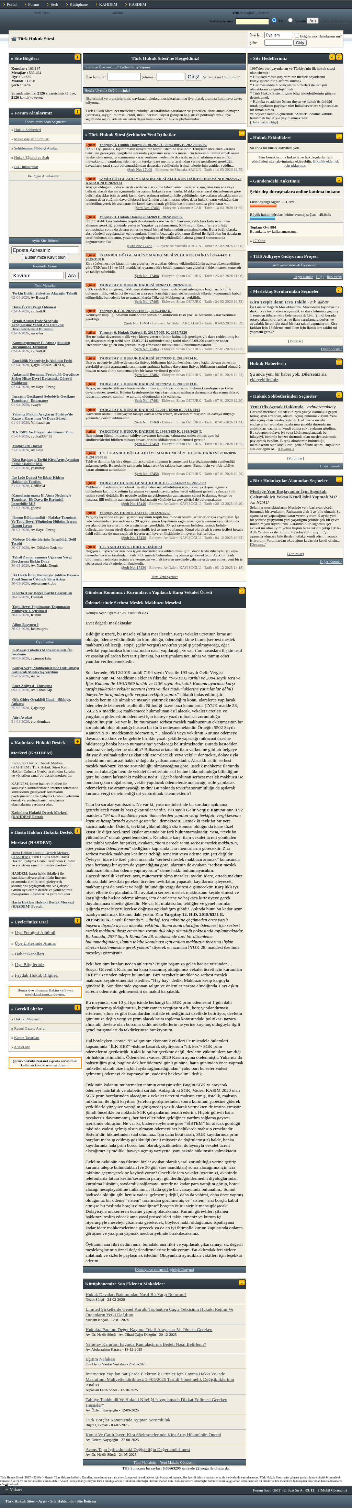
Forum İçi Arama (337, 21)
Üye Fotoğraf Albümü (35, 932)
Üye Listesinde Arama (35, 943)
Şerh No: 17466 (147, 276)
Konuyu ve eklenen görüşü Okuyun (164, 1269)
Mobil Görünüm (333, 1490)
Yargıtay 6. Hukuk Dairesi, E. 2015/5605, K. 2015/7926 (143, 332)
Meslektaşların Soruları (31, 139)
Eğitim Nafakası (100, 1359)
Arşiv (42, 1501)
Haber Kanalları (29, 953)
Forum (33, 4)
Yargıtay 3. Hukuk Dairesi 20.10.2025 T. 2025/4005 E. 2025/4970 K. (153, 145)
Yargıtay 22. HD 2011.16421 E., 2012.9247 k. (134, 513)
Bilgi (319, 277)
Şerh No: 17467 (140, 246)
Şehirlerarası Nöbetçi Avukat (36, 148)
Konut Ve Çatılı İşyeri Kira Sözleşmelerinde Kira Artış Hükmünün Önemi (153, 1434)
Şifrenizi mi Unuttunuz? (221, 77)
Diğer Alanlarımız (46, 176)
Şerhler (264, 13)
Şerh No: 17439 (134, 537)
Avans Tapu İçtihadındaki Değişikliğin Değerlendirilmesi (138, 1449)
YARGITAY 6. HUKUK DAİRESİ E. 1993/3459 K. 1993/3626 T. (150, 431)
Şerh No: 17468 (148, 208)
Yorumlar (295, 458)
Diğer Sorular (331, 349)
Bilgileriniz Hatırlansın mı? (318, 36)
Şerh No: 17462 (147, 375)
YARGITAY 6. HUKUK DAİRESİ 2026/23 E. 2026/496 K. (145, 285)
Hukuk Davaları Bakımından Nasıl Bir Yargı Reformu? (136, 1294)
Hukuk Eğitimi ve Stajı (31, 157)
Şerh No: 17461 (147, 400)
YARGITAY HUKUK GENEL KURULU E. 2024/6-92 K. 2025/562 (152, 483)
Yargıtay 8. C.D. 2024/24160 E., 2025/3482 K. (135, 311)
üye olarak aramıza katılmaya (210, 98)
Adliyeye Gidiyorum (283, 256)
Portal (12, 4)
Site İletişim (86, 1501)
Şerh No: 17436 (134, 567)
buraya (164, 1477)
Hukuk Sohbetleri (27, 129)
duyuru (63, 1065)
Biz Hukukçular (26, 167)
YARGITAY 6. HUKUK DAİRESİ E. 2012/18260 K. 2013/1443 (149, 410)
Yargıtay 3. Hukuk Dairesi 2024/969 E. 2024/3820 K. (141, 217)
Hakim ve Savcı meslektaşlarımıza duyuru (49, 992)
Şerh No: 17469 (140, 169)
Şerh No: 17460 (147, 422)
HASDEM (137, 4)
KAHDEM (108, 4)
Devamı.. (286, 449)
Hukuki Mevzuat (26, 1019)
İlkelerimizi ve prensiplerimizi (109, 98)
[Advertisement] (45, 209)
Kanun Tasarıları (26, 1037)
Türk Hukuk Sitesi (20, 1501)
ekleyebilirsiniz (264, 379)
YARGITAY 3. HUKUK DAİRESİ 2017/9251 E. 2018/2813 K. (148, 384)
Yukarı (13, 1489)
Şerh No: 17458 (147, 474)
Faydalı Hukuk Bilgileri (36, 975)
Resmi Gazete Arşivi (29, 1028)
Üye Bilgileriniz (29, 964)
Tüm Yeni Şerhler (164, 577)
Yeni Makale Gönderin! (177, 1462)
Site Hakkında (61, 1501)
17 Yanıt (259, 241)
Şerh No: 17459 (147, 444)
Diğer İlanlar (303, 277)
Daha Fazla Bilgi (264, 122)
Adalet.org (22, 1047)
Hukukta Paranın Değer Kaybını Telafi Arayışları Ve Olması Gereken (149, 1329)
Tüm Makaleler (145, 1462)
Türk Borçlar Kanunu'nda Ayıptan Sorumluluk (128, 1419)
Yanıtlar (295, 341)
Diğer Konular (331, 466)
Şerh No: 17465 (147, 301)
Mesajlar (247, 13)
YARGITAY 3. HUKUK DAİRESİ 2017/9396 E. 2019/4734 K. (148, 358)
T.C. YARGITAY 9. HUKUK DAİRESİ (130, 547)
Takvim (117, 13)
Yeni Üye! (42, 13)
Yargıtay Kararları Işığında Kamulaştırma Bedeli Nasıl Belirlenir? (146, 1344)
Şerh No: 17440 (134, 503)
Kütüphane (79, 4)
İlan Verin (334, 277)
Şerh (54, 4)
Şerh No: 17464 (137, 323)
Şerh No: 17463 (147, 349)
